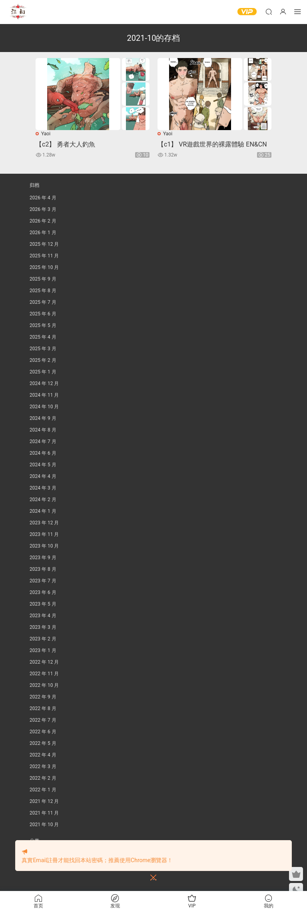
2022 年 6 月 (43, 731)
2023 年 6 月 (43, 592)
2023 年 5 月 (43, 604)
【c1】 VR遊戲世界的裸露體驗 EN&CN (212, 144)
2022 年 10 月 (44, 685)
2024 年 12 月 (44, 383)
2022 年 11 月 (44, 673)
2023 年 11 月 (44, 534)
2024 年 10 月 (44, 406)
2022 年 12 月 (44, 662)
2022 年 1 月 (43, 790)
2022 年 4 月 (43, 755)
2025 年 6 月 (43, 314)
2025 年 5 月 (43, 325)
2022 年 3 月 (43, 766)
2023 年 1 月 (43, 650)
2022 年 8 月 (43, 708)
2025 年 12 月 (44, 244)
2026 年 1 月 (43, 232)
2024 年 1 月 (43, 511)
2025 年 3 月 (43, 348)
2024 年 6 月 (43, 453)
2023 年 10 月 (44, 546)
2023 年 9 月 (43, 557)
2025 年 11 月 (44, 256)
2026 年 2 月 (43, 221)
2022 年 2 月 (43, 778)
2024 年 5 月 (43, 465)
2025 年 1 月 (43, 372)
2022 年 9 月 (43, 697)
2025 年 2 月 (43, 360)
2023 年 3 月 (43, 627)
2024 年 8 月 (43, 430)
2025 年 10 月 (44, 267)
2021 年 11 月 (44, 813)
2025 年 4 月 (43, 337)
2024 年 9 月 (43, 418)
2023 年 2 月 (43, 639)
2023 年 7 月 (43, 581)
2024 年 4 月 (43, 476)
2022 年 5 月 (43, 743)
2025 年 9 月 (43, 279)
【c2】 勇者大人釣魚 (65, 144)
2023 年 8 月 (43, 569)
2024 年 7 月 (43, 441)
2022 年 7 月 (43, 720)
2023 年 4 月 (43, 615)
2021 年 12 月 (44, 801)
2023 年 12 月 (44, 523)
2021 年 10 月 (44, 824)
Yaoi (45, 133)
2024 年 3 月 (43, 488)
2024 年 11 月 (44, 395)
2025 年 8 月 (43, 290)
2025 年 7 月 (43, 302)
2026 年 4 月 (43, 198)
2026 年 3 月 (43, 209)
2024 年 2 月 (43, 499)
